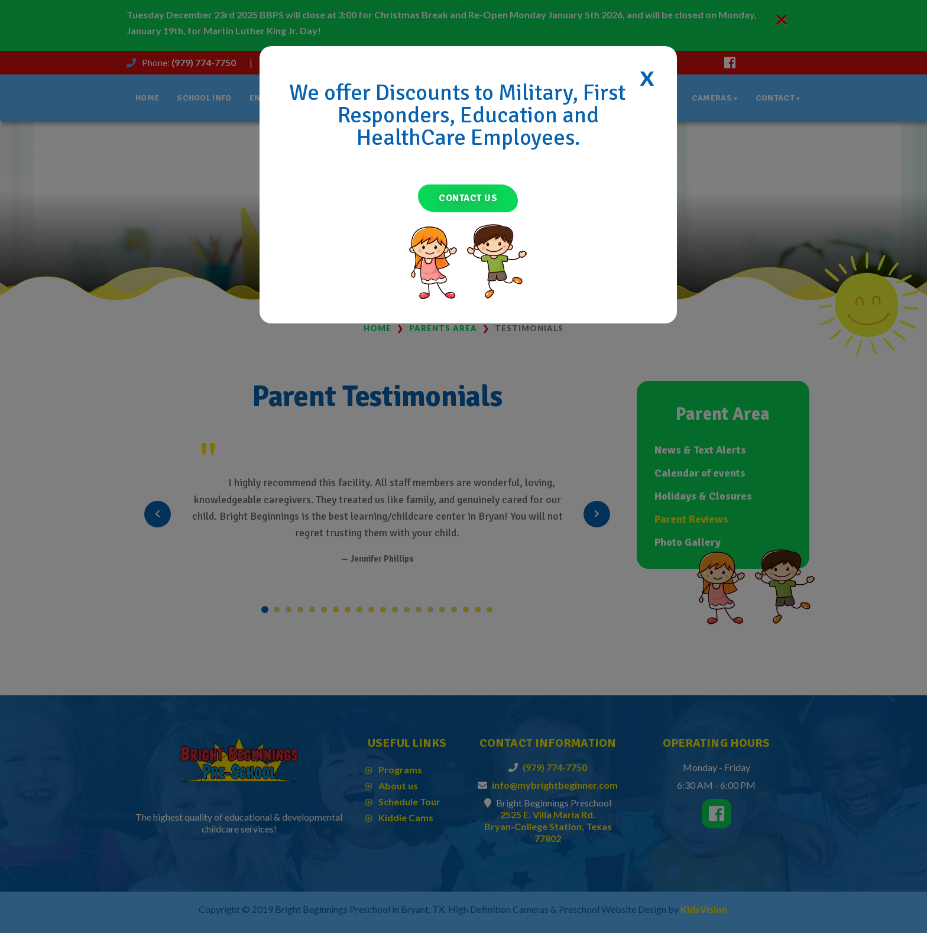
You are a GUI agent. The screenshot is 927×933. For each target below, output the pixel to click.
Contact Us (468, 198)
